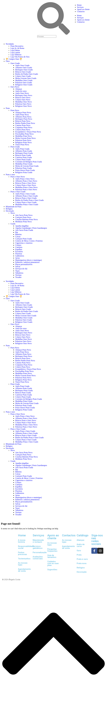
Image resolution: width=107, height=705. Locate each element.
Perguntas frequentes (52, 550)
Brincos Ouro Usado (23, 72)
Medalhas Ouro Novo (23, 102)
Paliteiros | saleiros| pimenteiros (27, 262)
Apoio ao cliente (83, 9)
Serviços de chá (21, 269)
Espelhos (18, 249)
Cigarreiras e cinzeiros (23, 243)
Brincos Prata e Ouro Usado (26, 198)
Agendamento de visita (24, 570)
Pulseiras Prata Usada (23, 168)
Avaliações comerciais (38, 558)
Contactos (81, 11)
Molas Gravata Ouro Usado (25, 78)
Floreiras (18, 254)
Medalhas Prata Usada (23, 164)
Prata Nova (14, 110)
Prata (8, 108)
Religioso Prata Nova (23, 142)
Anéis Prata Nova (22, 115)
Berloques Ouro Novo (23, 95)
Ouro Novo (14, 87)
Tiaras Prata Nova (22, 145)
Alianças (18, 89)
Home (79, 5)
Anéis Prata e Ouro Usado (25, 194)
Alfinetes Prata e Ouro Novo (26, 181)
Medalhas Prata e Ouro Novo (26, 187)
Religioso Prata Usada (23, 172)
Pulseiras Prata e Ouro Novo (26, 189)
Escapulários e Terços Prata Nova (28, 132)
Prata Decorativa (16, 46)
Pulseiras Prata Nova (23, 140)
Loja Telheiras (15, 55)
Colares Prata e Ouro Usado (26, 202)
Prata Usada (15, 147)
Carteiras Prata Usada (23, 157)
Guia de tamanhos (51, 556)
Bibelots (18, 234)
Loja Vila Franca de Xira (19, 57)
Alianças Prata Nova (23, 112)
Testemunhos (24, 559)
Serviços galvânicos (37, 547)
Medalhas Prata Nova (23, 136)
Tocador (18, 277)
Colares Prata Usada (23, 160)
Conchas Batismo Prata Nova (26, 219)
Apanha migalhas (22, 226)
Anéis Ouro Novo (22, 93)
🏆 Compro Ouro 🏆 (14, 59)
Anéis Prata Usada (22, 149)
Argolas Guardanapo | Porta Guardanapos (31, 228)
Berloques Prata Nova (23, 119)
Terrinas (18, 275)
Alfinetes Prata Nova (23, 117)
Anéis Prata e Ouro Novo (25, 179)
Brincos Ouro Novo (22, 98)
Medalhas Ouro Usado (23, 80)
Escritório (19, 252)
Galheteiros (19, 256)
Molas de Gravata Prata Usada (27, 166)
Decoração (10, 211)
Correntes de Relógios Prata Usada (28, 162)
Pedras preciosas (22, 553)
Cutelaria (18, 247)
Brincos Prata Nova (22, 121)
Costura (18, 245)
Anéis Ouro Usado (22, 65)
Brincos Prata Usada (23, 155)
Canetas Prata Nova (22, 125)
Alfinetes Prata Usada (23, 151)
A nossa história (21, 541)
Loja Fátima (15, 50)
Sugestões (52, 569)
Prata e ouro (10, 175)
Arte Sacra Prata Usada (24, 230)
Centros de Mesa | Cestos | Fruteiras (29, 241)
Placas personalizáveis (23, 264)
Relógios (9, 209)
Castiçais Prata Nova (23, 217)
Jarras (17, 258)
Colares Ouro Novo (22, 100)
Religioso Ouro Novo (23, 106)
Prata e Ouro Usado (18, 192)
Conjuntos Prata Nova (23, 127)
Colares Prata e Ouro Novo (25, 185)
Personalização (40, 552)
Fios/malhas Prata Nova (24, 134)
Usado (12, 224)
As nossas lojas (22, 564)
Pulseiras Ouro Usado (23, 83)
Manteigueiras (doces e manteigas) (28, 260)
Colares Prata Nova (22, 130)
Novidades (10, 44)
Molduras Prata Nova (23, 222)
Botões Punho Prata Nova (25, 123)
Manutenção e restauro (38, 541)
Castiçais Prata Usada (23, 239)
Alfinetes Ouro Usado (23, 68)
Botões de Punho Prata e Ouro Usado (29, 200)
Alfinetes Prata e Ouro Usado (26, 196)
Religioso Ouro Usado (23, 85)
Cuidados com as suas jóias (53, 563)
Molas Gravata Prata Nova (25, 138)
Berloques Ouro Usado (24, 70)
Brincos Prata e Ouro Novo (25, 183)
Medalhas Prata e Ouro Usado (26, 204)
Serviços (80, 7)
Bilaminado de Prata (13, 207)
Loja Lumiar (15, 52)
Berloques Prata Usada (24, 153)
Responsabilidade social (26, 547)
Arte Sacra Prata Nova (23, 215)
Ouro (8, 61)
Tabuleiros (19, 273)
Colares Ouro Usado (23, 76)
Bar (16, 232)
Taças (17, 271)
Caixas (18, 237)
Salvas (17, 267)
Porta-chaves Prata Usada (25, 170)
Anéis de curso (21, 91)
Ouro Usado (15, 63)
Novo (12, 213)
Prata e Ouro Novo (17, 177)
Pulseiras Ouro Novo (23, 104)
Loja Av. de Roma (17, 48)
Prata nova (81, 563)
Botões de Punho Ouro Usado (26, 74)
